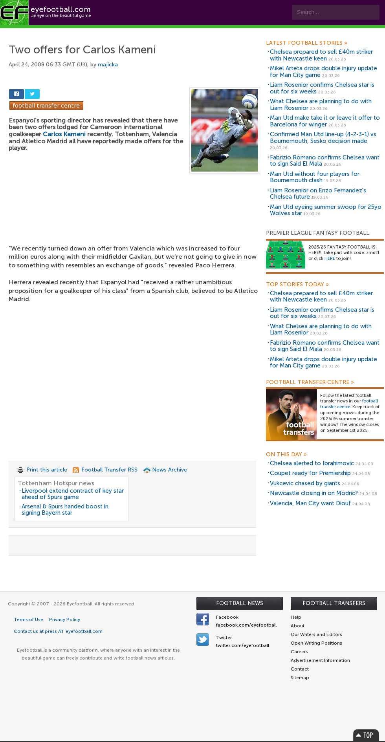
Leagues (160, 32)
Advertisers (293, 32)
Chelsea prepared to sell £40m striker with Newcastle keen (321, 55)
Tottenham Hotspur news (56, 483)
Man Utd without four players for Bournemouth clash (314, 177)
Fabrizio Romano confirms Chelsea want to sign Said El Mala (325, 161)
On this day (286, 455)
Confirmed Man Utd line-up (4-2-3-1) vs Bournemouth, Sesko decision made (323, 137)
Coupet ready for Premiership (310, 473)
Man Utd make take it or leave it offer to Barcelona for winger (325, 121)
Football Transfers (333, 603)
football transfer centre (349, 403)
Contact (245, 32)
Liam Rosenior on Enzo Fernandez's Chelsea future (318, 194)
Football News (239, 603)
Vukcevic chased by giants (305, 483)
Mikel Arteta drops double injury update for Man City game (323, 72)
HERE (329, 258)
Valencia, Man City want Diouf (310, 503)
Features (117, 32)
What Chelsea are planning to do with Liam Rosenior (321, 104)
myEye (202, 32)
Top (366, 735)
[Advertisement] (134, 216)
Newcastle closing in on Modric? (314, 493)
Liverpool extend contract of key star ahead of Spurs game (73, 494)
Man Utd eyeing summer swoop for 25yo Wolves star (325, 210)
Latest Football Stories (306, 43)
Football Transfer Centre (310, 382)
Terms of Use (28, 619)
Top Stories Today (297, 285)
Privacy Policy (64, 619)
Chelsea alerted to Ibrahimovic (312, 463)
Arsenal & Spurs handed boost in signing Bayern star (65, 510)
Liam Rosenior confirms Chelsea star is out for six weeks (322, 88)
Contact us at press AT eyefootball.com (58, 631)
